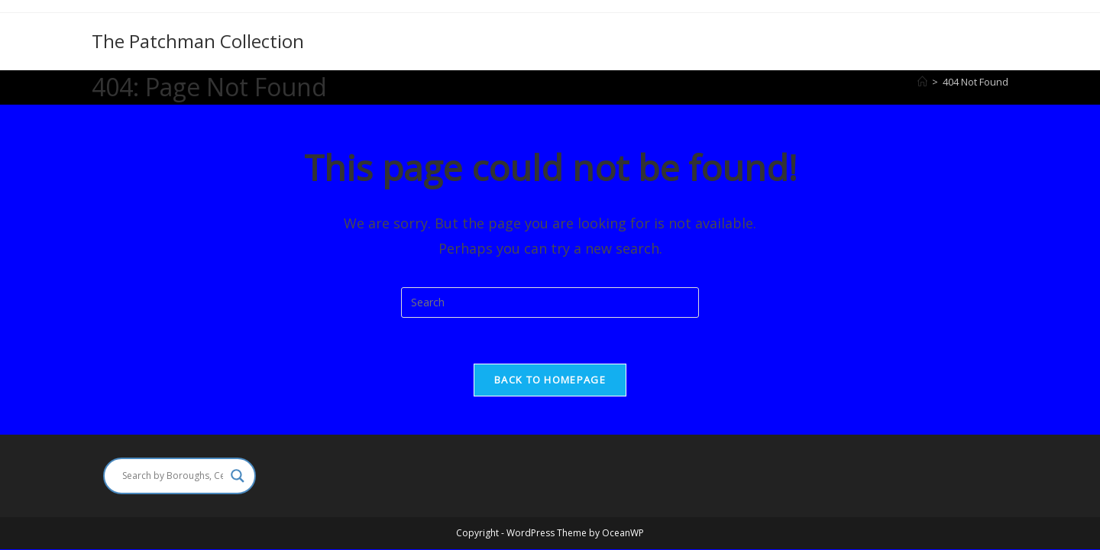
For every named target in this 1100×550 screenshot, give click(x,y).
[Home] (922, 82)
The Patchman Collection (198, 40)
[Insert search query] (550, 302)
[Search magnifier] (237, 476)
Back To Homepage (550, 380)
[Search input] (172, 476)
